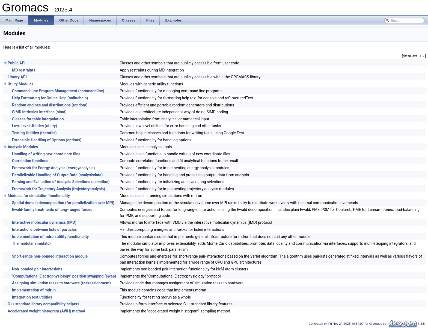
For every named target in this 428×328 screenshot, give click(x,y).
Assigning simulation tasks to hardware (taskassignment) (61, 283)
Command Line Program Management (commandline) (58, 91)
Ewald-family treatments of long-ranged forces (52, 209)
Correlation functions (30, 161)
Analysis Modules (23, 147)
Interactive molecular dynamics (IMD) (44, 222)
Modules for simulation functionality (39, 195)
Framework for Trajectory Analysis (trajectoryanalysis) (58, 189)
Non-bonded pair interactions (37, 269)
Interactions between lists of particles (44, 229)
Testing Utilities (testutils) (34, 133)
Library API (17, 77)
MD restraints (23, 70)
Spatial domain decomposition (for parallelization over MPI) (63, 203)
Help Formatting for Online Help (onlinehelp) (50, 98)
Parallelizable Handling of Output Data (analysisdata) (57, 175)
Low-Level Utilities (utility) (34, 126)
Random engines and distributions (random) (49, 105)
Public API (16, 63)
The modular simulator (31, 243)
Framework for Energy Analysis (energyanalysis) (53, 168)
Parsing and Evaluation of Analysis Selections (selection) (61, 182)
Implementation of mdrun (34, 290)
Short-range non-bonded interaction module (50, 256)
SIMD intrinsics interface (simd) (39, 112)
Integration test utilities (32, 297)
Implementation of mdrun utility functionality (50, 236)
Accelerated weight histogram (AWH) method (46, 311)
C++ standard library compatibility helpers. (44, 304)
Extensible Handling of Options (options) (46, 140)
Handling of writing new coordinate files (46, 154)
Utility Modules (21, 84)
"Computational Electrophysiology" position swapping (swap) (64, 276)
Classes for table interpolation (38, 119)
